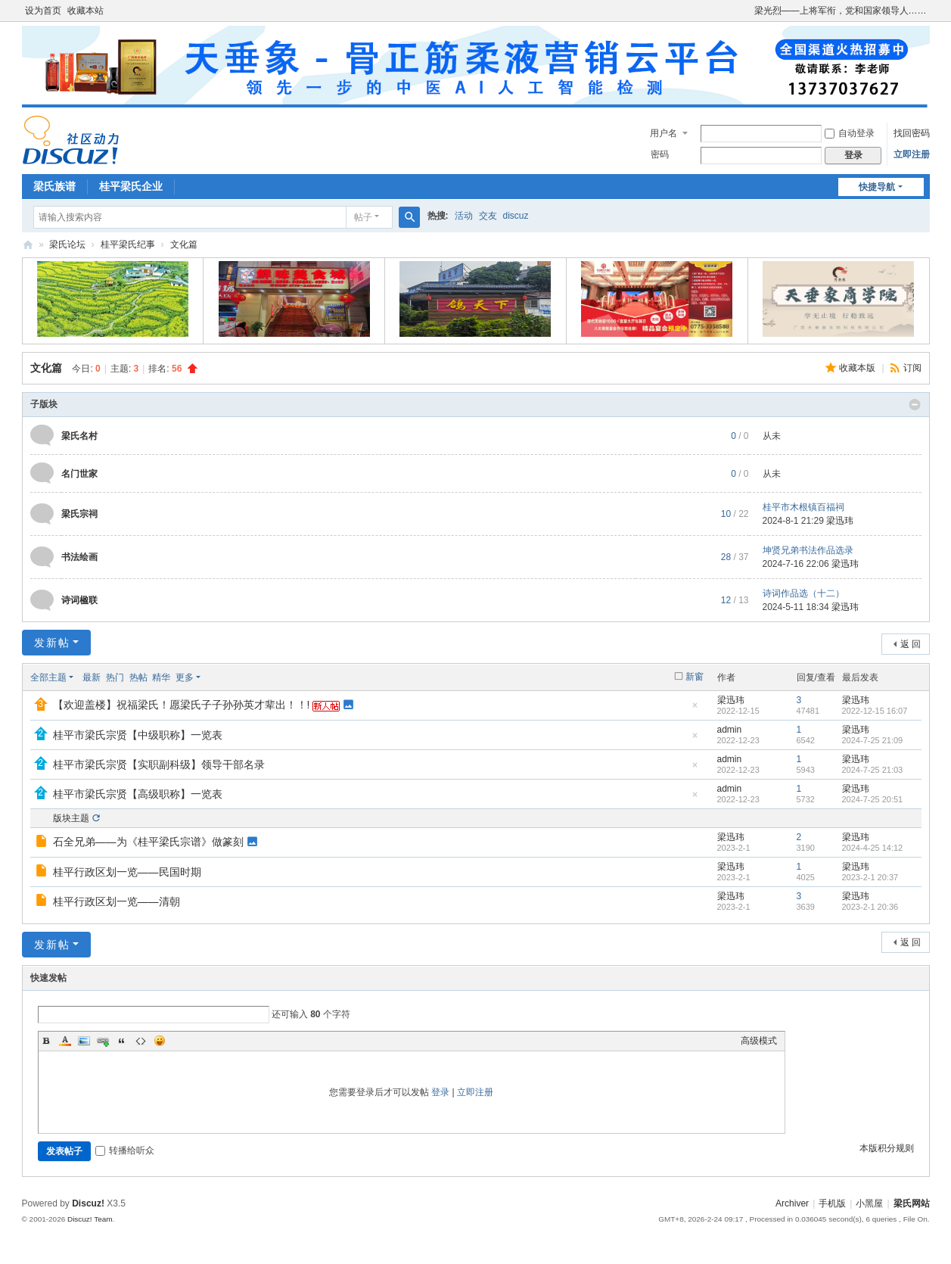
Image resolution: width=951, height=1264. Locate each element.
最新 (91, 677)
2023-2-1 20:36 (870, 906)
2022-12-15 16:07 (875, 710)
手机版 (832, 1203)
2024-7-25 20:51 (872, 799)
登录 (440, 1092)
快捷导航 (877, 187)
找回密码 (912, 133)
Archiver (792, 1203)
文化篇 (183, 244)
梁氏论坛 (28, 245)
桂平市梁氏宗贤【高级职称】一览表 (137, 794)
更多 (185, 677)
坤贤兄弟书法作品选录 (808, 550)
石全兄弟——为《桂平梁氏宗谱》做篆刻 (148, 842)
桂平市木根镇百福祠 (803, 507)
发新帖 (52, 643)
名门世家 (79, 474)
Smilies (159, 1040)
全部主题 (48, 677)
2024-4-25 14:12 (872, 847)
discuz (516, 215)
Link (102, 1040)
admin (729, 729)
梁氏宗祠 (79, 514)
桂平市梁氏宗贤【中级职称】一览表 (137, 735)
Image (84, 1040)
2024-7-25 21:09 (872, 740)
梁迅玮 (839, 520)
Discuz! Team (90, 1219)
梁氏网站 (912, 1203)
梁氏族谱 (54, 186)
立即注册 (912, 154)
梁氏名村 (79, 436)
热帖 (138, 677)
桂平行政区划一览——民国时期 (127, 872)
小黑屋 (869, 1203)
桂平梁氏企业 (131, 186)
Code (140, 1040)
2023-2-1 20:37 (870, 877)
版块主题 (71, 818)
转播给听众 (124, 1150)
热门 (115, 677)
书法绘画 (79, 557)
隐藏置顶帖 (695, 709)
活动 (464, 215)
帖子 (363, 217)
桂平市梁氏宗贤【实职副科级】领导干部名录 (159, 764)
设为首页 (43, 10)
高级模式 (759, 1040)
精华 (161, 677)
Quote (121, 1040)
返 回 (910, 644)
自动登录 (850, 133)
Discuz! (88, 1203)
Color (65, 1040)
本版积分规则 (886, 1148)
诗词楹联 (79, 600)
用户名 (663, 133)
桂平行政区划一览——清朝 (116, 901)
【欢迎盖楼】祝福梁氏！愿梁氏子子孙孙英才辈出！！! (181, 705)
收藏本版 (858, 368)
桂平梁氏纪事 (128, 244)
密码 (660, 154)
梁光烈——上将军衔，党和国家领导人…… (840, 10)
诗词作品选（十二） (803, 593)
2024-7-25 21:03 (872, 769)
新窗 (694, 676)
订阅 (912, 368)
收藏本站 (85, 10)
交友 (488, 215)
